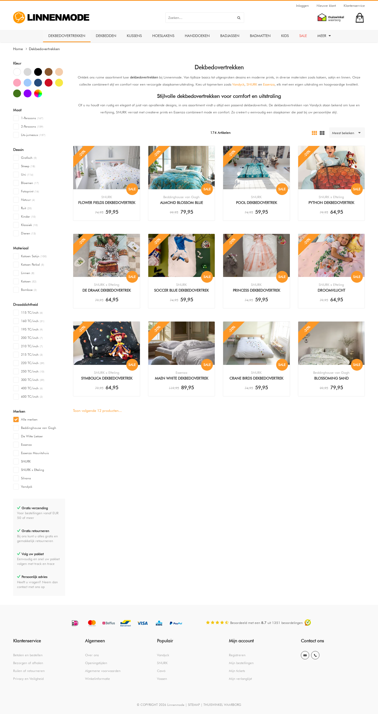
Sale (303, 36)
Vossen (162, 678)
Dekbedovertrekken (66, 36)
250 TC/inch (32, 371)
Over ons (92, 655)
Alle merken (29, 419)
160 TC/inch (32, 321)
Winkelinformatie (97, 678)
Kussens (134, 36)
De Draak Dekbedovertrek (106, 290)
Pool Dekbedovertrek (256, 203)
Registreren (237, 655)
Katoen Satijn (34, 256)
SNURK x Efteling (32, 470)
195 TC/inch (32, 329)
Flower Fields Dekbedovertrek (106, 203)
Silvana (26, 478)
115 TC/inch (32, 312)
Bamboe (29, 290)
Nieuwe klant (326, 5)
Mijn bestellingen (241, 663)
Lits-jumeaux (33, 135)
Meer (324, 36)
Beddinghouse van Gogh (38, 428)
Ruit (26, 208)
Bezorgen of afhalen (28, 663)
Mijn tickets (237, 671)
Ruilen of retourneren (29, 671)
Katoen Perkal (32, 264)
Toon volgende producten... (97, 410)
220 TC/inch (32, 363)
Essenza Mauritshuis (35, 453)
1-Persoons (32, 118)
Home (18, 49)
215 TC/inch (32, 354)
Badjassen (229, 36)
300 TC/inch (32, 380)
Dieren (28, 233)
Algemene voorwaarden (102, 671)
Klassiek (29, 225)
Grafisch (29, 158)
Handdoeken (197, 36)
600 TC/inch (32, 396)
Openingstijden (96, 663)
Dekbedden (106, 36)
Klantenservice (354, 5)
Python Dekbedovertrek (331, 203)
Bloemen (30, 183)
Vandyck (26, 487)
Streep (28, 166)
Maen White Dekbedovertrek (181, 378)
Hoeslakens (163, 36)
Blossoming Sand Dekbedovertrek (331, 378)
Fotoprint (30, 191)
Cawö (161, 671)
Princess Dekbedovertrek (256, 290)
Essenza (26, 445)
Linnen (27, 273)
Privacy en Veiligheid (28, 678)
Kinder (28, 216)
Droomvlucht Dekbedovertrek (331, 290)
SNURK (26, 461)
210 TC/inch (32, 346)
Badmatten (260, 36)
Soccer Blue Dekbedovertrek (181, 290)
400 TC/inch (32, 388)
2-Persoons (32, 126)
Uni (27, 174)
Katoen (28, 281)
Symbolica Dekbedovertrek (106, 378)
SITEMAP (194, 705)
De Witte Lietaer (32, 436)
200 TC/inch (32, 338)
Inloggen (302, 5)
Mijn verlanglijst (240, 678)
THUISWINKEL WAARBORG (222, 705)
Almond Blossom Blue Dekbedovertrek (181, 203)
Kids (285, 36)
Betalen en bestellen (28, 655)
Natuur (28, 200)
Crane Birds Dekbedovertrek (256, 378)
